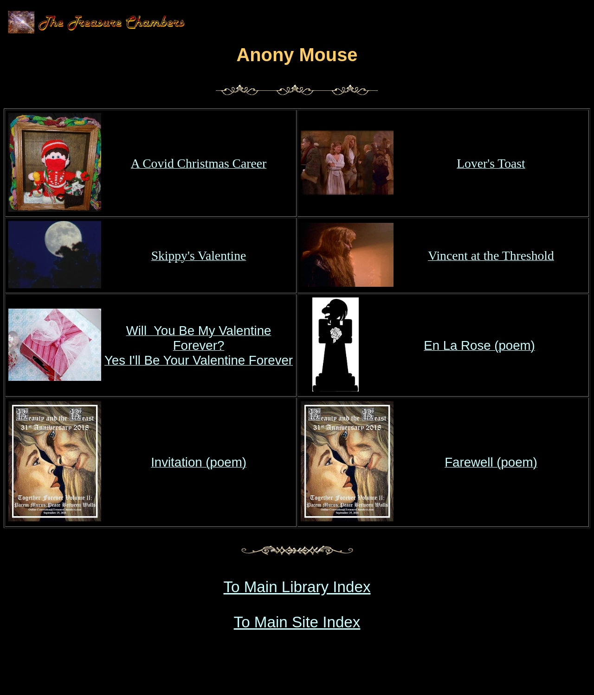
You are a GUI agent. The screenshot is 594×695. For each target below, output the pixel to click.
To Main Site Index (297, 622)
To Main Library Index (297, 586)
